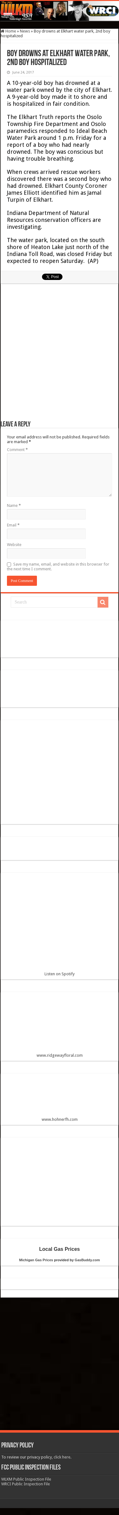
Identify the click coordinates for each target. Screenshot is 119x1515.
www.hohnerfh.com (60, 1119)
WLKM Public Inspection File (26, 1479)
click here (62, 1457)
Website (14, 544)
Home (8, 31)
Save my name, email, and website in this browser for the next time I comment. (58, 566)
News (25, 31)
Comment (17, 449)
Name (14, 505)
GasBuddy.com (87, 1260)
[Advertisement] (60, 355)
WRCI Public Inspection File (25, 1484)
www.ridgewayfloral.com (59, 1027)
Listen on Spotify (59, 926)
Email (13, 525)
